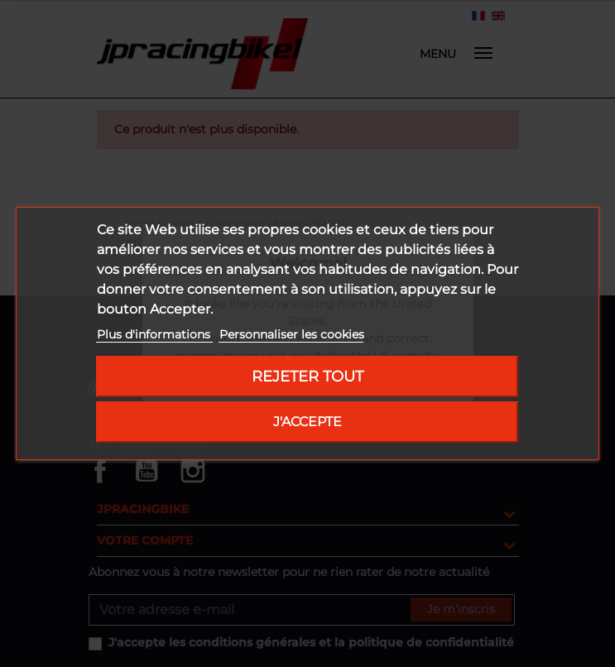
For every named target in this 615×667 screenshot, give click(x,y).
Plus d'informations (155, 334)
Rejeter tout (307, 376)
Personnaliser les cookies (291, 334)
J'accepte (307, 421)
